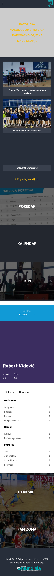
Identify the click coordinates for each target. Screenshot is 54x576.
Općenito (24, 392)
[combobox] (27, 315)
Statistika (9, 392)
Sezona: (27, 310)
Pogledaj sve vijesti (27, 179)
